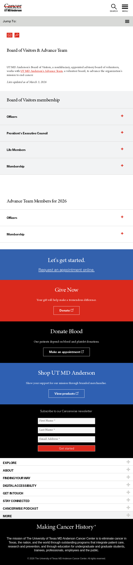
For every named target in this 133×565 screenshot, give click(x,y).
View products (66, 393)
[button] (123, 21)
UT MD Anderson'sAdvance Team (41, 71)
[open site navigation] (125, 8)
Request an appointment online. (66, 269)
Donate (66, 310)
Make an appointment (66, 352)
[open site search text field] (114, 8)
